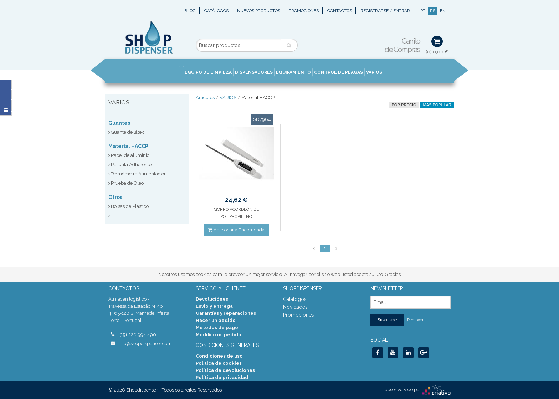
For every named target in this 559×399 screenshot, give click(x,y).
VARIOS (228, 97)
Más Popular (437, 105)
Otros (115, 197)
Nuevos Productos (258, 10)
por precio (403, 105)
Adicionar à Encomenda (236, 229)
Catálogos (216, 10)
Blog (190, 10)
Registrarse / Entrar (385, 10)
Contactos (339, 10)
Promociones (304, 10)
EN (443, 10)
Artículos (205, 97)
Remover (415, 320)
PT (422, 10)
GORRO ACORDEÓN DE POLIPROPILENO (236, 213)
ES (432, 11)
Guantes (119, 123)
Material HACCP (128, 146)
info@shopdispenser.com (145, 343)
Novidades (295, 307)
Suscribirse (387, 320)
